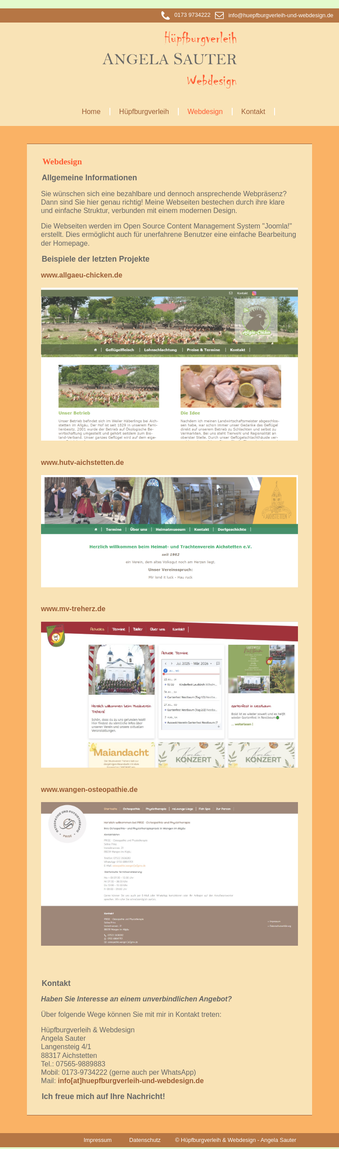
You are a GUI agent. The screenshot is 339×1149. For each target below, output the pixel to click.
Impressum (98, 1140)
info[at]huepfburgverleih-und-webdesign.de (131, 1080)
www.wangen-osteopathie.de (89, 789)
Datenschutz (145, 1140)
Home (91, 111)
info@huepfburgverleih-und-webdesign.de (274, 15)
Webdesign (205, 111)
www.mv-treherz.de (73, 609)
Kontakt (253, 111)
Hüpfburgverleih (144, 111)
